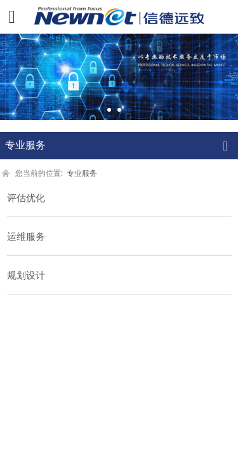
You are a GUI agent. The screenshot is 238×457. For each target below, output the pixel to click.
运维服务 (26, 236)
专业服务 (82, 173)
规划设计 (26, 274)
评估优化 (26, 197)
